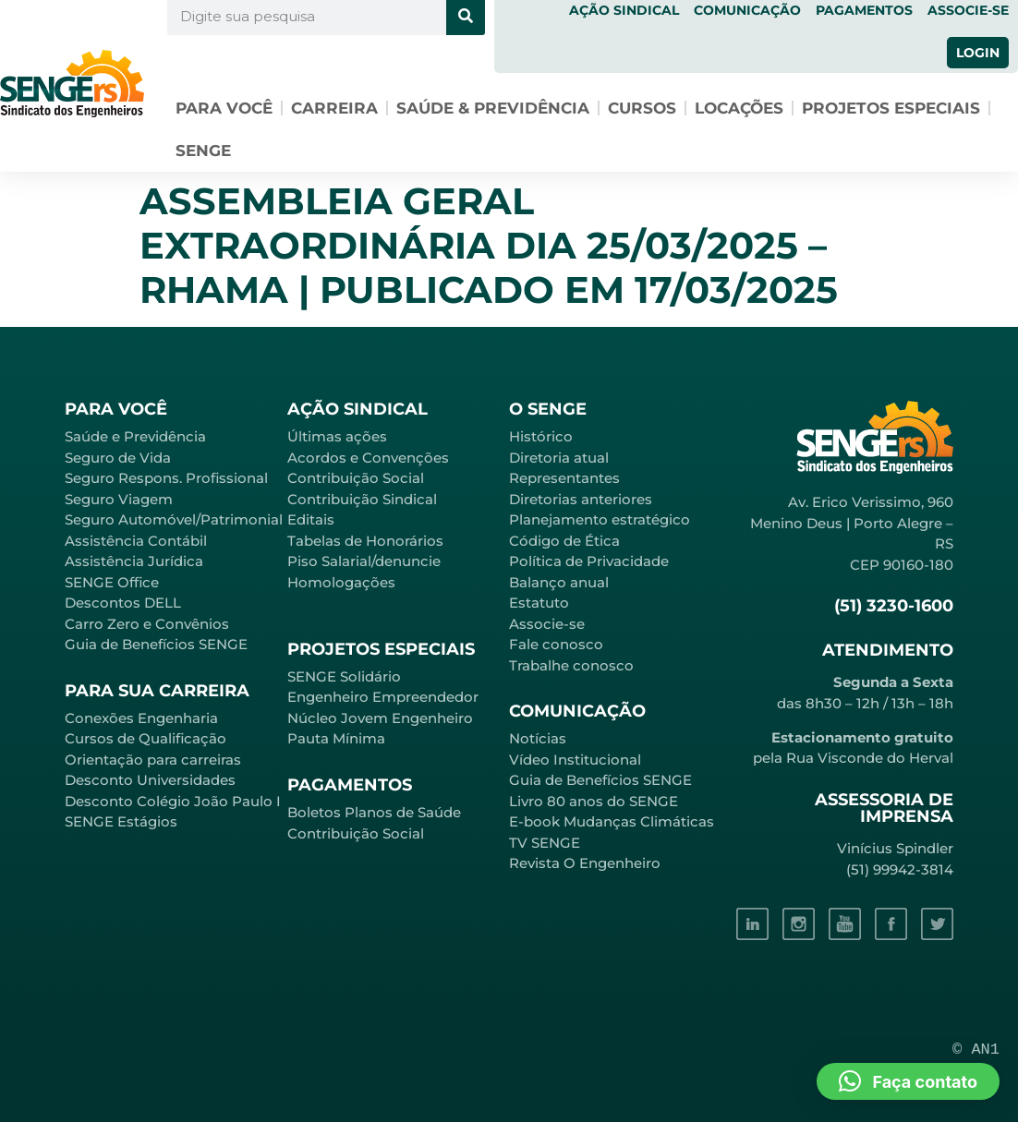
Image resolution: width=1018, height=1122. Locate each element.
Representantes (564, 478)
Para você (224, 108)
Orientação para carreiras (153, 759)
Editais (310, 519)
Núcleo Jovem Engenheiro (380, 718)
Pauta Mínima (336, 738)
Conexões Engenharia (141, 718)
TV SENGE (544, 842)
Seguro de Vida (118, 457)
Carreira (334, 108)
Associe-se (547, 624)
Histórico (541, 436)
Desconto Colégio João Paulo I (173, 801)
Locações (739, 108)
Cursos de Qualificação (145, 738)
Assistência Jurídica (134, 561)
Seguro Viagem (119, 499)
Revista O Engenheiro (584, 863)
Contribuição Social (355, 478)
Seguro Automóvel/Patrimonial (174, 519)
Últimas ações (337, 436)
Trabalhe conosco (571, 665)
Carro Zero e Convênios (147, 624)
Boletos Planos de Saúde (374, 812)
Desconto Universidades (150, 780)
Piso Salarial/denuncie (364, 561)
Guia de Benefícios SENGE (156, 644)
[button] (908, 1081)
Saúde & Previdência (492, 108)
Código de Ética (564, 540)
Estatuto (539, 602)
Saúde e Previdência (135, 436)
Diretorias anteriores (580, 499)
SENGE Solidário (344, 676)
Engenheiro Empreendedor (383, 697)
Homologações (341, 582)
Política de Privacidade (589, 561)
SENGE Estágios (121, 821)
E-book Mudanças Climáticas (611, 821)
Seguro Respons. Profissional (166, 478)
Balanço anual (559, 582)
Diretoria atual (559, 457)
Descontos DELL (123, 602)
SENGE (203, 150)
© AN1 (976, 1049)
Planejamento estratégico (599, 519)
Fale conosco (556, 644)
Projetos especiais (891, 108)
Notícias (537, 738)
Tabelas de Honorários (365, 540)
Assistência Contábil (136, 540)
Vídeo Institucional (575, 759)
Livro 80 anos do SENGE (593, 801)
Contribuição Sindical (362, 499)
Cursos (642, 108)
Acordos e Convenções (368, 457)
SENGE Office (112, 582)
